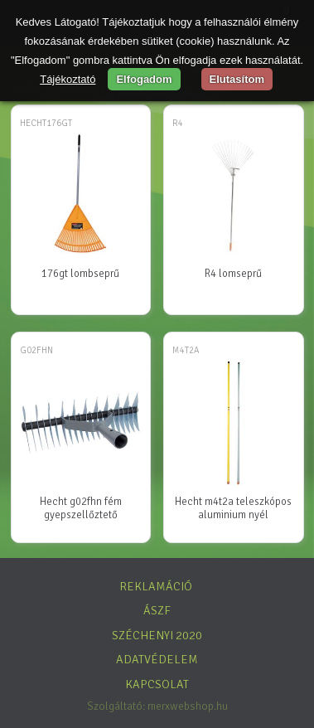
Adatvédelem (157, 659)
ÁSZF (157, 610)
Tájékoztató (67, 79)
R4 (177, 123)
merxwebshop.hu (187, 706)
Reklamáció (155, 586)
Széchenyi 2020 (157, 635)
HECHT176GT (46, 123)
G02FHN (36, 350)
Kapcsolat (157, 684)
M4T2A (186, 350)
